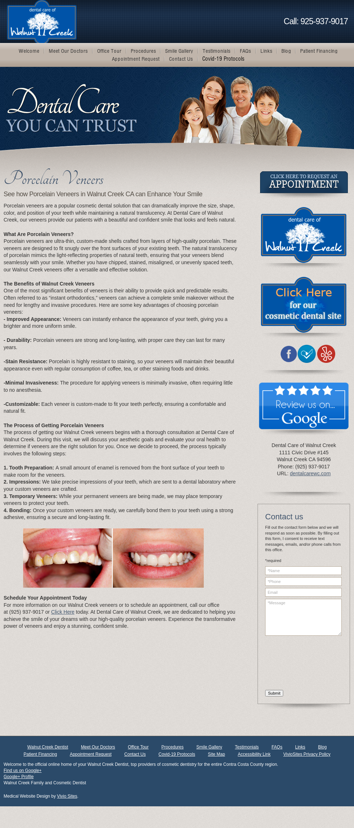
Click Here (63, 612)
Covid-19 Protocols (177, 754)
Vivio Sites (67, 796)
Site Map (216, 754)
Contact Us (135, 754)
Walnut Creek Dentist (47, 747)
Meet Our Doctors (98, 747)
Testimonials (247, 747)
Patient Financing (40, 754)
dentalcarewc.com (310, 473)
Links (300, 747)
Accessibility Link (254, 754)
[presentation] (294, 664)
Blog (322, 747)
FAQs (277, 747)
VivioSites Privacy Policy (307, 754)
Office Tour (138, 747)
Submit (274, 693)
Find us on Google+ (23, 770)
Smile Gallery (209, 747)
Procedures (172, 747)
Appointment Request (90, 754)
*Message (303, 617)
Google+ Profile (19, 776)
